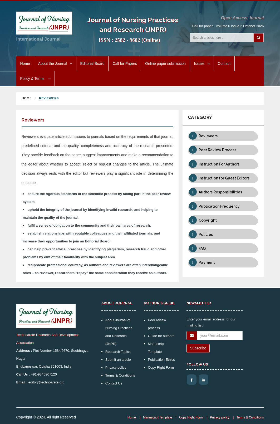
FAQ (202, 248)
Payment (207, 262)
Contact (224, 63)
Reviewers (208, 136)
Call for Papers (124, 63)
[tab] (223, 136)
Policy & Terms (35, 78)
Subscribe (198, 348)
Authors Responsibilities (220, 192)
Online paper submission (165, 63)
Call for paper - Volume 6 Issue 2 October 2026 (228, 26)
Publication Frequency (219, 206)
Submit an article (118, 360)
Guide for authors (161, 336)
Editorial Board (92, 63)
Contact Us (113, 383)
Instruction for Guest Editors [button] (224, 178)
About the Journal (55, 63)
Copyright (208, 220)
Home (25, 63)
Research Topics (118, 352)
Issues (201, 63)
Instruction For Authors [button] (219, 164)
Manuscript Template (157, 417)
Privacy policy (115, 367)
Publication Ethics (161, 360)
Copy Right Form (161, 367)
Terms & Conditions (120, 375)
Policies (206, 234)
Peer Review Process (217, 150)
